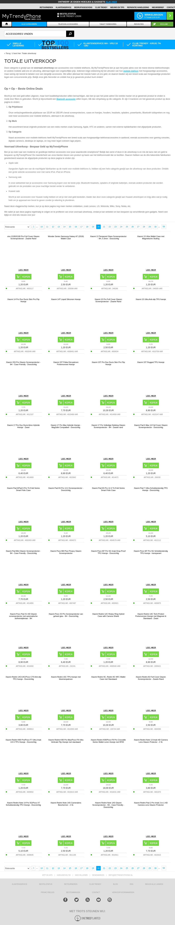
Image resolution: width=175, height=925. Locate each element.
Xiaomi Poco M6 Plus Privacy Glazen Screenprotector (65, 552)
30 (155, 227)
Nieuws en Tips (117, 7)
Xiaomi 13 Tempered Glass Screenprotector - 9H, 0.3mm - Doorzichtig (108, 237)
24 (121, 227)
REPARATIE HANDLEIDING (138, 7)
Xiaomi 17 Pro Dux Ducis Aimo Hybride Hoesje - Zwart (23, 426)
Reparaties (139, 24)
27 (138, 227)
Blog (115, 884)
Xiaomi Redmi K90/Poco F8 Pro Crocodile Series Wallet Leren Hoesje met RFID (108, 741)
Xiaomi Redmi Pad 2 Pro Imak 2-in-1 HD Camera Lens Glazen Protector (151, 804)
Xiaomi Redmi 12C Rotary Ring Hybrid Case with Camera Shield (108, 615)
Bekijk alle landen (154, 884)
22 (110, 227)
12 (53, 227)
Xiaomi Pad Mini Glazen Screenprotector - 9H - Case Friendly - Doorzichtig (23, 552)
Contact (171, 7)
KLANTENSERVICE (63, 7)
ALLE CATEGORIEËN (29, 24)
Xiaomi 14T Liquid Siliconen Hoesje (66, 299)
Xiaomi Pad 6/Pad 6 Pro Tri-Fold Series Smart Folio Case (23, 489)
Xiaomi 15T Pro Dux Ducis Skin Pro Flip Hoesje (108, 363)
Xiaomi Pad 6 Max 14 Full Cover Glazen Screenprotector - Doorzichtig (150, 426)
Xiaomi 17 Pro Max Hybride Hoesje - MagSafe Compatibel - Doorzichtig (66, 426)
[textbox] (39, 34)
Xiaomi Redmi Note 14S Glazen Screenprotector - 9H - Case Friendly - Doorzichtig (108, 805)
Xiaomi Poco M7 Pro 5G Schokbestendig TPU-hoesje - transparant (151, 552)
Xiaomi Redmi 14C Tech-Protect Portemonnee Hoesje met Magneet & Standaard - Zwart (150, 616)
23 (115, 227)
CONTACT (96, 892)
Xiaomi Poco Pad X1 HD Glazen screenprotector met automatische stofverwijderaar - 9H (23, 616)
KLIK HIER (111, 2)
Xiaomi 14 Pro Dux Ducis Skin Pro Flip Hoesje (23, 300)
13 (58, 227)
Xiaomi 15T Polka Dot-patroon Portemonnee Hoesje (65, 363)
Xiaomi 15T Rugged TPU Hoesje (150, 362)
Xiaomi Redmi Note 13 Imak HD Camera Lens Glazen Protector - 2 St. (151, 741)
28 (144, 227)
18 (87, 227)
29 (150, 227)
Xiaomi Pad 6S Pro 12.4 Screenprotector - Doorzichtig (65, 489)
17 (81, 227)
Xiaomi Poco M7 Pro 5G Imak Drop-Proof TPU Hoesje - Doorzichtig (108, 552)
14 (64, 227)
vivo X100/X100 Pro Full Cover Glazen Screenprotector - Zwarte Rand (23, 237)
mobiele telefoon (130, 71)
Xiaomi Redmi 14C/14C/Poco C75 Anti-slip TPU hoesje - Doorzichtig (23, 678)
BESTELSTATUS (68, 14)
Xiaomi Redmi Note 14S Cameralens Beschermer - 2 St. (65, 804)
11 (47, 227)
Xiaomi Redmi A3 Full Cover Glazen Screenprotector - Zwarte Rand (151, 678)
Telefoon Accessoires (68, 24)
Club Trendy (101, 7)
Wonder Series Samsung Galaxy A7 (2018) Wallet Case (66, 237)
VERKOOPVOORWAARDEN (123, 892)
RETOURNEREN (46, 7)
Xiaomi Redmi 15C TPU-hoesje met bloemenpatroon (66, 678)
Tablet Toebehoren (107, 24)
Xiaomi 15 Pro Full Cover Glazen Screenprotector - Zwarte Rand (108, 300)
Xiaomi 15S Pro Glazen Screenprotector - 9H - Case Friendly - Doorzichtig (23, 363)
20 (98, 227)
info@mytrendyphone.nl (121, 875)
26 (132, 227)
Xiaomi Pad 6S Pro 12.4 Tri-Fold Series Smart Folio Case (108, 489)
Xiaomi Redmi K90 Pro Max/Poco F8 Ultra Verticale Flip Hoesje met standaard (65, 741)
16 (76, 227)
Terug (8, 53)
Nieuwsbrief (158, 7)
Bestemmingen (73, 892)
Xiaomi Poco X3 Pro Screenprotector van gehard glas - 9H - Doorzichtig (66, 615)
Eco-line (164, 24)
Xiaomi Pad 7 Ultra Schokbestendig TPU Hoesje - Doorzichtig (151, 489)
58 (164, 226)
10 (41, 227)
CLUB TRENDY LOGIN (70, 16)
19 (93, 227)
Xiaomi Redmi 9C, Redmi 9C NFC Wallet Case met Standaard (108, 678)
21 (104, 227)
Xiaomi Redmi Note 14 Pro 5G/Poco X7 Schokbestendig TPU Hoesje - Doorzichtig (23, 804)
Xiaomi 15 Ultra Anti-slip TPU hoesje (151, 299)
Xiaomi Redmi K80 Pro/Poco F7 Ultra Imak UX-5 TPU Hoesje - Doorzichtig (23, 741)
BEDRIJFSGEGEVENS (83, 7)
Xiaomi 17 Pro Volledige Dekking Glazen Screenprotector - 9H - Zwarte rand (108, 426)
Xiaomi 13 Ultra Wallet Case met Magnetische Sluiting (150, 237)
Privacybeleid (47, 892)
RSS (131, 884)
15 (70, 227)
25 (127, 227)
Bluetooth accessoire (66, 99)
